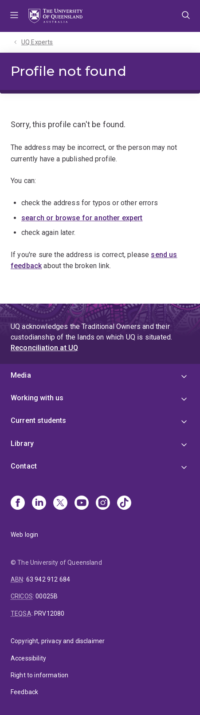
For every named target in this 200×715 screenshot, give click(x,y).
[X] (60, 503)
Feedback (24, 691)
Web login (24, 534)
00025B (46, 596)
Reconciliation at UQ (44, 348)
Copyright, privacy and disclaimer (58, 641)
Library (22, 443)
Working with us (37, 398)
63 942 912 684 (48, 579)
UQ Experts (37, 42)
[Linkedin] (39, 503)
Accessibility (28, 658)
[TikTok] (124, 503)
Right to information (39, 675)
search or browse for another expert (82, 218)
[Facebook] (18, 503)
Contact (24, 466)
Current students (39, 420)
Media (21, 375)
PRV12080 (49, 613)
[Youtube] (82, 503)
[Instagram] (103, 503)
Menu (14, 16)
